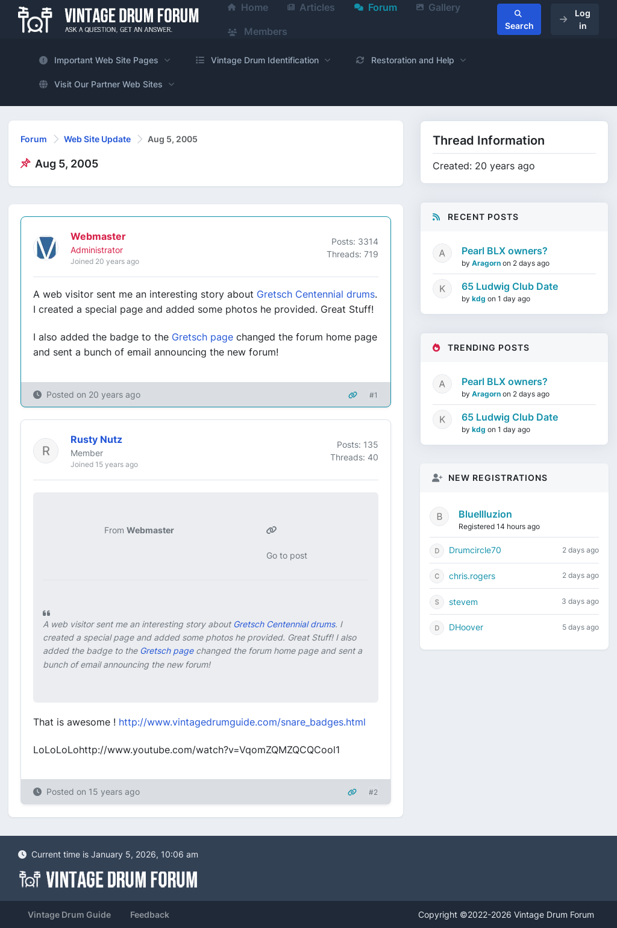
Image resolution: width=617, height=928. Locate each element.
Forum (33, 139)
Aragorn (487, 263)
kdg (479, 298)
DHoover (466, 627)
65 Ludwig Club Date (510, 286)
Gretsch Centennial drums (316, 294)
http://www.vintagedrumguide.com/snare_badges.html (242, 722)
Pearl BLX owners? (505, 251)
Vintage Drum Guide (69, 914)
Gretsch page (202, 337)
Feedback (149, 914)
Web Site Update (97, 139)
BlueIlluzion (485, 514)
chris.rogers (472, 576)
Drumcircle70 (475, 550)
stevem (463, 602)
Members (257, 31)
